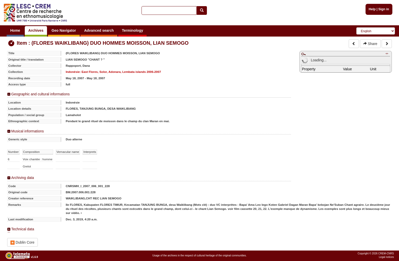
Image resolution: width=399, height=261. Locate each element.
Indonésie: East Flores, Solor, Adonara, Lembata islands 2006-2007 (113, 71)
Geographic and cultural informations (40, 94)
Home (15, 30)
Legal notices (386, 257)
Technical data (22, 229)
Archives (35, 30)
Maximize (303, 54)
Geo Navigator (64, 30)
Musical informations (27, 131)
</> (386, 53)
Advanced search (99, 30)
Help (372, 9)
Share (370, 44)
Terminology (132, 30)
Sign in (383, 9)
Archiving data (22, 178)
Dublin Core (22, 242)
